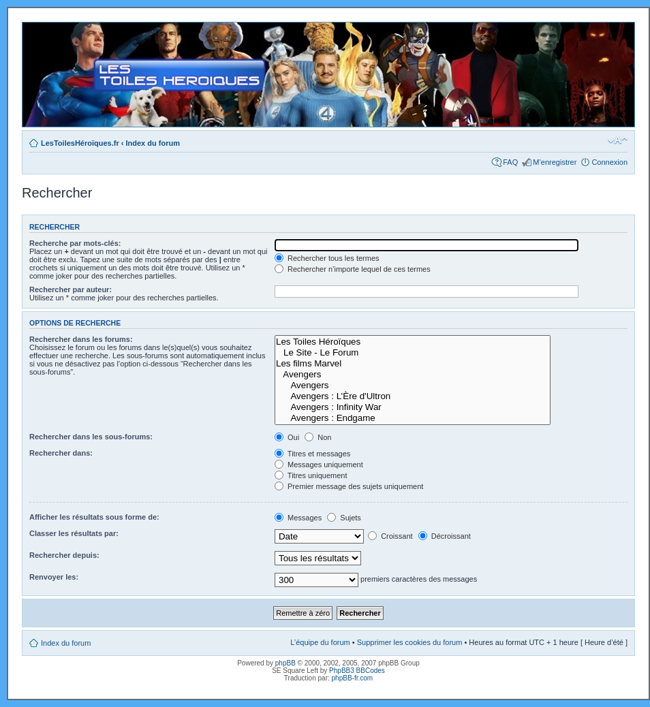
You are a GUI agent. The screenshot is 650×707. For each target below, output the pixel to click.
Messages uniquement (319, 464)
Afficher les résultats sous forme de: (94, 517)
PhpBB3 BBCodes (357, 670)
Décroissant (444, 536)
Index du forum (153, 143)
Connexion (609, 162)
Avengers (412, 374)
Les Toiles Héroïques (412, 341)
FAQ (510, 162)
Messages (298, 518)
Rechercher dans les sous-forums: (91, 437)
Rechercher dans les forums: (81, 339)
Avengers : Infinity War (412, 407)
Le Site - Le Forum (412, 352)
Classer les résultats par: (74, 533)
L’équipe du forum (320, 642)
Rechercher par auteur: (70, 289)
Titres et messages (312, 454)
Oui (287, 437)
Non (318, 437)
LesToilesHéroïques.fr (80, 143)
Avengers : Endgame (412, 418)
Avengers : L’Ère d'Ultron (412, 396)
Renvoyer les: (53, 577)
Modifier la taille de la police (618, 140)
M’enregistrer (554, 162)
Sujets (344, 518)
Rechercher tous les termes (327, 258)
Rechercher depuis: (64, 555)
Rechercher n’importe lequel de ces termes (353, 269)
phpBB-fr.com (352, 678)
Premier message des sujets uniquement (349, 486)
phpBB (285, 663)
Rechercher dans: (61, 453)
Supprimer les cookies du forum (410, 642)
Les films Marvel (412, 363)
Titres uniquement (311, 475)
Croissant (390, 536)
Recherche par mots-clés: (75, 243)
